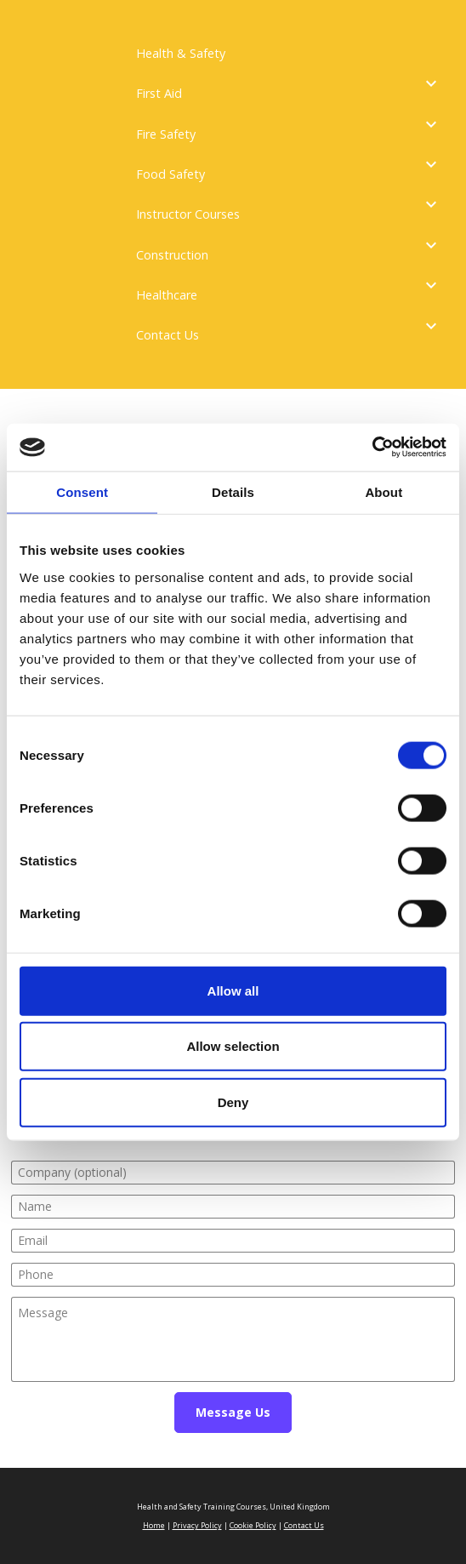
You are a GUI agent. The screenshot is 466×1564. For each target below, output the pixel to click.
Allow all (233, 990)
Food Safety (170, 174)
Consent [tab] (82, 491)
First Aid (159, 93)
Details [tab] (233, 491)
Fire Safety (166, 134)
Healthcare (166, 295)
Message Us (233, 1412)
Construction (172, 255)
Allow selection (232, 1046)
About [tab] (383, 491)
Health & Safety (180, 53)
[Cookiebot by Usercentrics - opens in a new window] (372, 448)
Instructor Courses (188, 214)
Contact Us (167, 335)
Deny (233, 1101)
